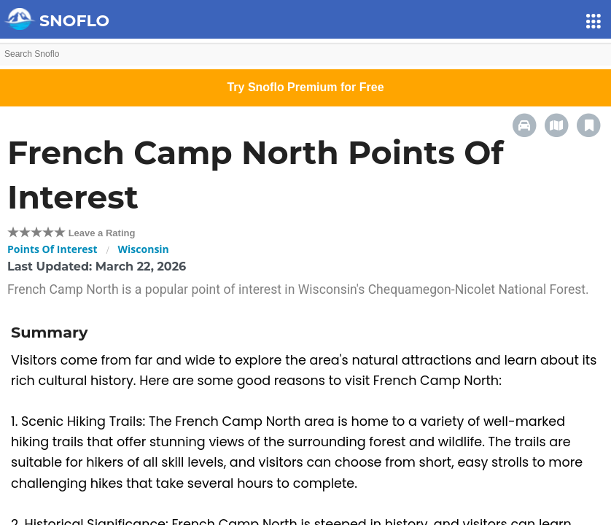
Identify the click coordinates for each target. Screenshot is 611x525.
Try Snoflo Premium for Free (305, 87)
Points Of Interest (52, 249)
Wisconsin (143, 249)
